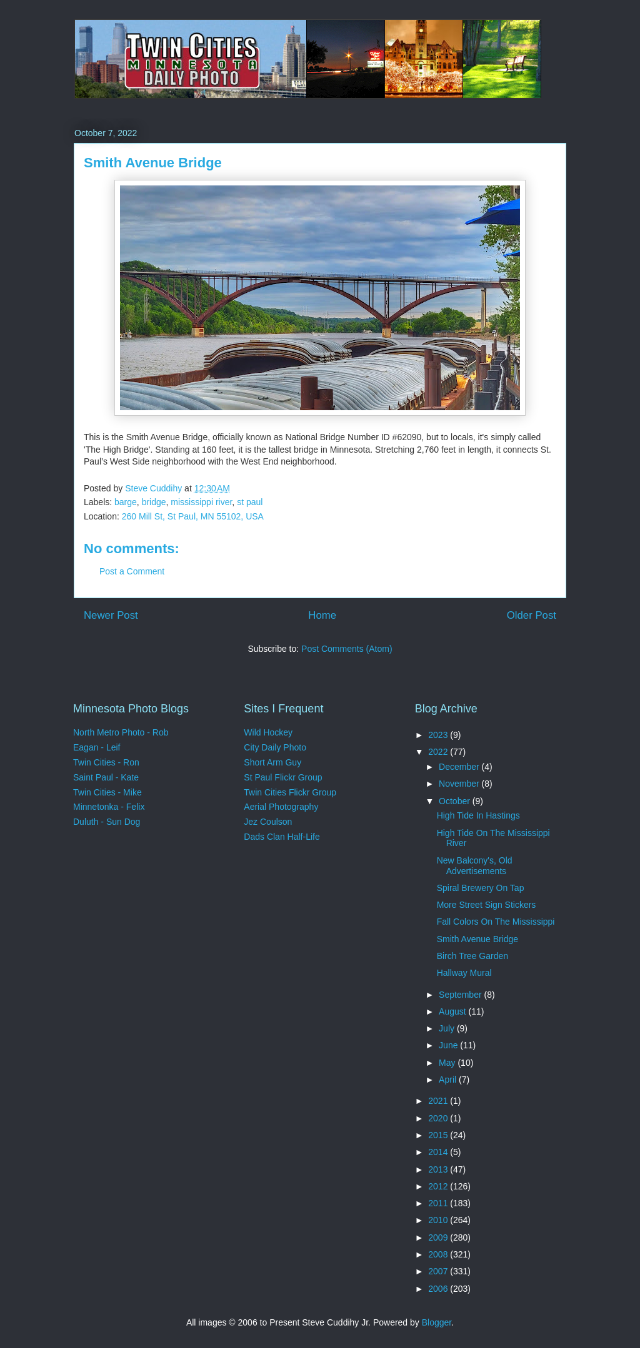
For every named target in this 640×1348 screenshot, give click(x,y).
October (455, 801)
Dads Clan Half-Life (281, 837)
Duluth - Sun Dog (106, 822)
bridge (154, 502)
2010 (439, 1220)
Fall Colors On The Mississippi (496, 922)
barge (125, 502)
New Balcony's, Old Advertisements (474, 865)
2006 (439, 1289)
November (460, 784)
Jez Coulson (268, 822)
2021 (439, 1101)
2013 (439, 1169)
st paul (249, 502)
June (449, 1045)
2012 (439, 1186)
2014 (439, 1152)
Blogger (436, 1322)
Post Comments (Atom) (346, 649)
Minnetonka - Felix (108, 807)
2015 (439, 1135)
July (448, 1028)
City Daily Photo (275, 747)
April (449, 1080)
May (448, 1063)
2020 (439, 1118)
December (460, 767)
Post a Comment (131, 571)
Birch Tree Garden (472, 956)
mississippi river (201, 502)
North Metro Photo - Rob (121, 732)
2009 (439, 1237)
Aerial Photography (281, 807)
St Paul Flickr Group (283, 777)
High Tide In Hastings (478, 815)
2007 (439, 1271)
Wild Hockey (268, 732)
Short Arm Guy (272, 762)
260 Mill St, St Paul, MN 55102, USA (193, 516)
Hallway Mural (464, 973)
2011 (439, 1203)
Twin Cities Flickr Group (290, 792)
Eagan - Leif (97, 747)
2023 (439, 735)
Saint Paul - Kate (106, 777)
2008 (439, 1254)
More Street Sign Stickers (486, 905)
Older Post (531, 615)
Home (322, 615)
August (453, 1011)
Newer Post (111, 615)
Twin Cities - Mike (107, 792)
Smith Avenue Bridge (478, 939)
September (461, 995)
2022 (439, 752)
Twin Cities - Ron (106, 762)
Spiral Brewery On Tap (480, 888)
